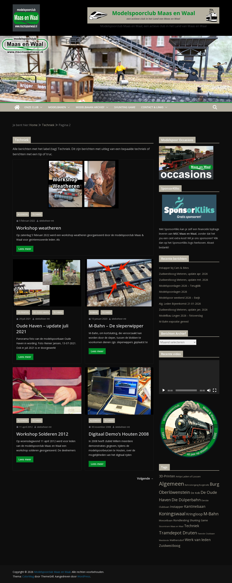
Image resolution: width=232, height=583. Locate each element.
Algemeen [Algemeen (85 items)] (171, 483)
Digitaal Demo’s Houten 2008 (119, 434)
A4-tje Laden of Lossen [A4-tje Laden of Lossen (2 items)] (188, 476)
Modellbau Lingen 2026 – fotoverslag (181, 315)
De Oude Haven (41, 312)
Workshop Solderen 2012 (42, 434)
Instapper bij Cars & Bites (174, 268)
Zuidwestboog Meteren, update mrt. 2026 (183, 279)
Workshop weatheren (38, 228)
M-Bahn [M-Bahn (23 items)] (211, 514)
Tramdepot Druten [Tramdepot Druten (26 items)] (178, 533)
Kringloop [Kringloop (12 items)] (194, 514)
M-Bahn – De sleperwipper (116, 326)
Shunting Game (124, 107)
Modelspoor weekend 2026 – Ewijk (179, 297)
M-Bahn (93, 312)
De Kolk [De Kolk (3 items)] (195, 493)
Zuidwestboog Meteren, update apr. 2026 (183, 273)
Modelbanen (57, 107)
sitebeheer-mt (46, 220)
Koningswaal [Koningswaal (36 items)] (172, 513)
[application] (189, 377)
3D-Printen (23, 312)
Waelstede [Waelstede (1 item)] (164, 540)
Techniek (36, 214)
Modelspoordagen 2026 (173, 291)
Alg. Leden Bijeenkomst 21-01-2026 (180, 303)
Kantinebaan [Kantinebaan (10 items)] (194, 506)
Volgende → (145, 478)
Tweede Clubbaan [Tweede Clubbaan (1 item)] (206, 533)
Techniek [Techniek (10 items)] (191, 525)
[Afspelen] (163, 390)
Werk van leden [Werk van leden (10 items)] (198, 539)
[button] (40, 107)
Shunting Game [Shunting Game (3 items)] (199, 520)
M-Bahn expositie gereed (173, 321)
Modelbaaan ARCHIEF (90, 107)
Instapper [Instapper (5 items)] (176, 507)
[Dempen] (209, 390)
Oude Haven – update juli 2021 (42, 328)
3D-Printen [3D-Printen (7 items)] (167, 476)
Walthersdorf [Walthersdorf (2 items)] (177, 540)
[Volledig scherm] (214, 390)
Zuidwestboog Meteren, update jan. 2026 (183, 309)
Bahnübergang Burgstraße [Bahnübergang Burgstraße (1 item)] (197, 485)
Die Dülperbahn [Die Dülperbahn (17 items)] (186, 499)
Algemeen (23, 214)
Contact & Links (152, 107)
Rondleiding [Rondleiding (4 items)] (181, 520)
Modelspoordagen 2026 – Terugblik (180, 285)
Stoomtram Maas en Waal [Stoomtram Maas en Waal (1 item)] (171, 526)
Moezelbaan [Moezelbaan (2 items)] (166, 520)
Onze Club (31, 107)
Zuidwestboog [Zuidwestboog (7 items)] (169, 545)
